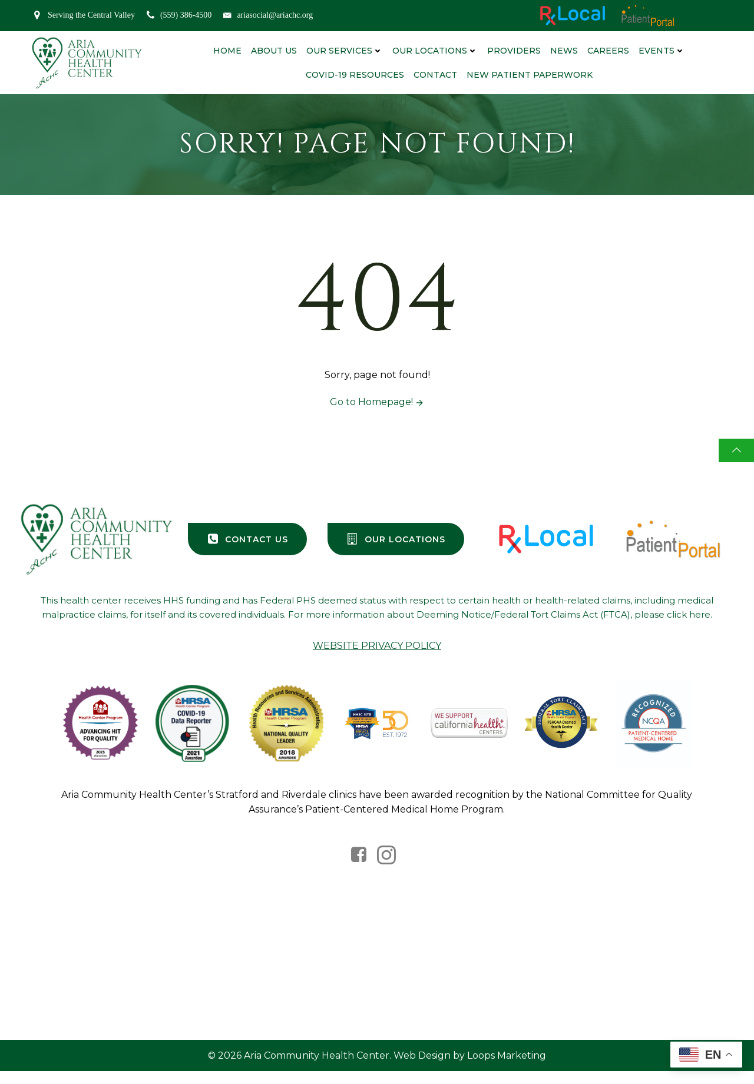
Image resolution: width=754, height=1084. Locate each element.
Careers (608, 50)
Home (227, 50)
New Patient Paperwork (529, 74)
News (563, 50)
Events (661, 50)
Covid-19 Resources (354, 74)
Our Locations (434, 50)
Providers (513, 50)
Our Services (344, 50)
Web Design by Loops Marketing (469, 1067)
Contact (435, 74)
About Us (273, 50)
